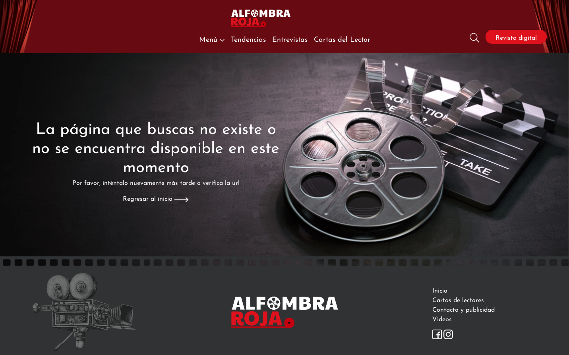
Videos (442, 318)
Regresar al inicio (155, 197)
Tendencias (248, 38)
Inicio (439, 289)
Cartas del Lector (342, 38)
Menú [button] (212, 38)
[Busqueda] (474, 37)
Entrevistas (290, 38)
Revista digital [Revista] (516, 36)
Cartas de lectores (458, 299)
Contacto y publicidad (463, 308)
